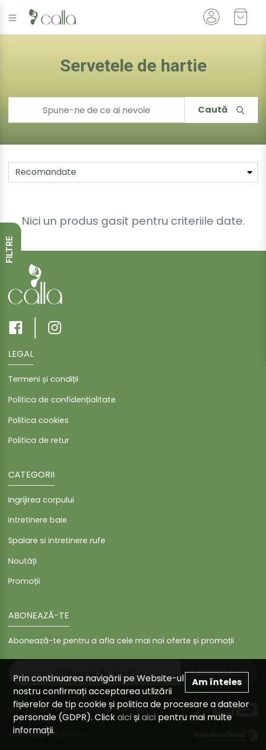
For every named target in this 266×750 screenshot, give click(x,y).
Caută (221, 109)
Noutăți (22, 561)
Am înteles (217, 682)
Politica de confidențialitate (62, 399)
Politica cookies (38, 420)
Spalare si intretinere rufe (56, 540)
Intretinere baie (37, 519)
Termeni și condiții (43, 379)
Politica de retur (38, 440)
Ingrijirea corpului (41, 499)
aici (124, 717)
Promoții (24, 581)
